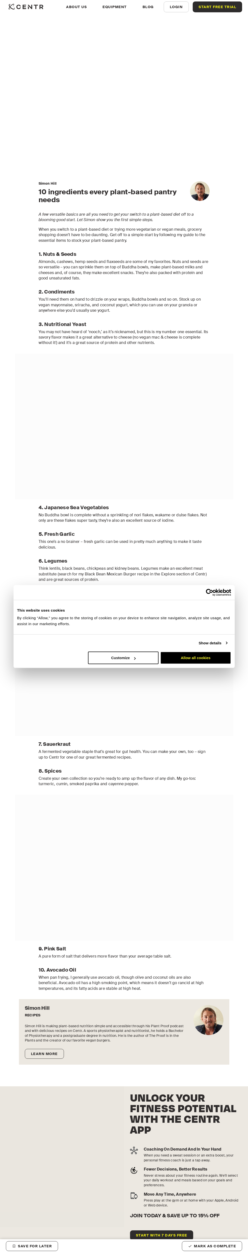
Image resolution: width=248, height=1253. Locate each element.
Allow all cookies (196, 658)
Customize (123, 658)
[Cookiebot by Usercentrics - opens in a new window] (209, 592)
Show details (210, 643)
